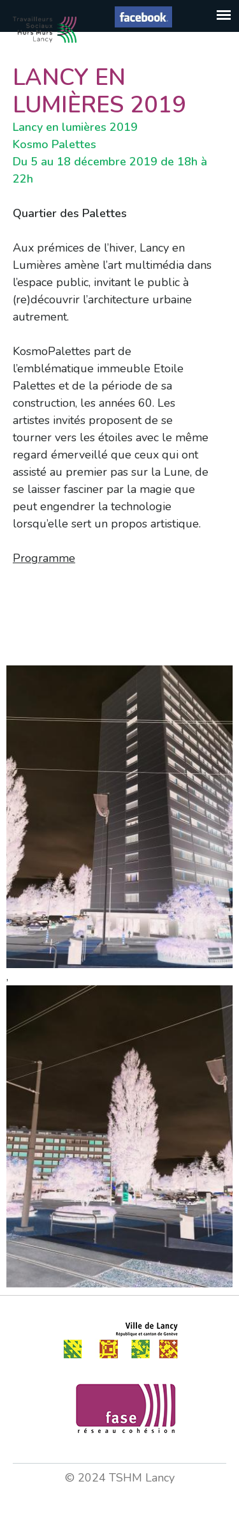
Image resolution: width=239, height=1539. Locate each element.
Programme (44, 558)
